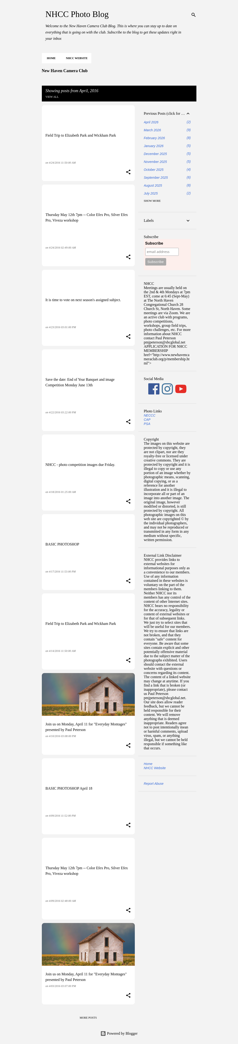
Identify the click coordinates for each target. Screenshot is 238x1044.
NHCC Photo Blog (77, 14)
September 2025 (156, 177)
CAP (147, 419)
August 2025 (153, 185)
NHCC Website (75, 58)
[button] (128, 172)
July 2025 (151, 193)
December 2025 (155, 154)
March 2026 (152, 130)
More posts (88, 1017)
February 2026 (154, 138)
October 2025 (154, 170)
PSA (147, 424)
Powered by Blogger (119, 1033)
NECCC (149, 415)
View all (52, 96)
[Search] (193, 14)
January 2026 (154, 146)
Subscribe (154, 243)
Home (50, 58)
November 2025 (155, 162)
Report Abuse (154, 783)
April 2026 (151, 122)
